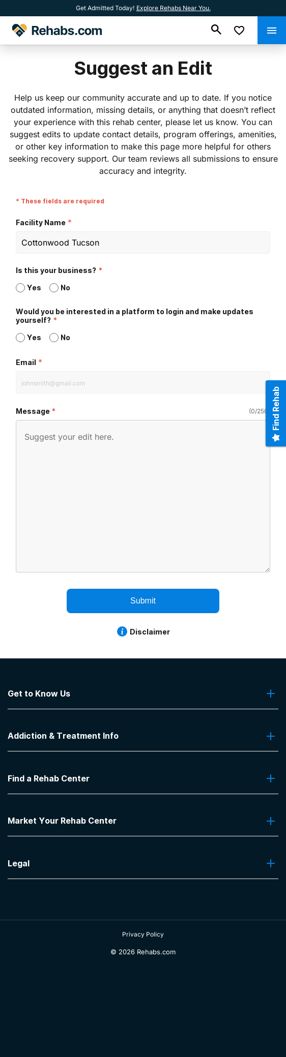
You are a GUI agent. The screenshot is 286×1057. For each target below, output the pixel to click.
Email (26, 362)
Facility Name (41, 222)
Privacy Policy (143, 934)
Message (33, 411)
